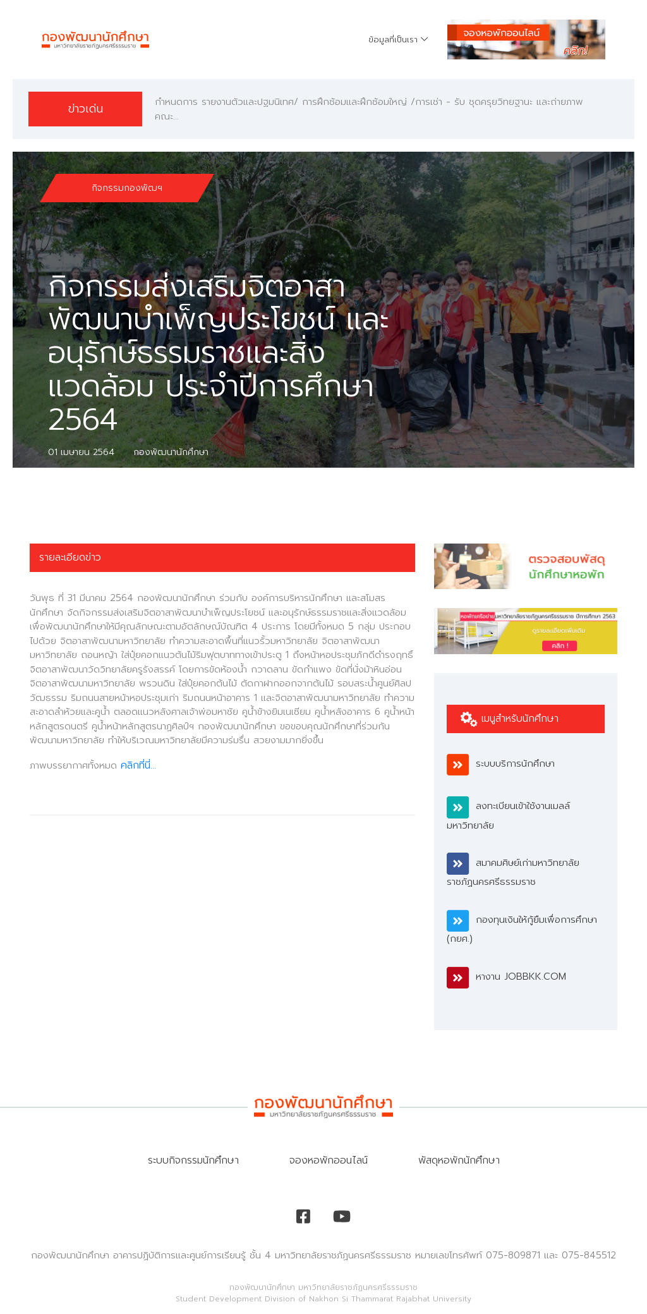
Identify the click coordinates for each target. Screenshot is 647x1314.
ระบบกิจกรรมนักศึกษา (193, 1160)
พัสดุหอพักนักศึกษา (459, 1160)
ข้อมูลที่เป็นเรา (393, 39)
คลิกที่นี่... (138, 765)
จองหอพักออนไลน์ (328, 1160)
